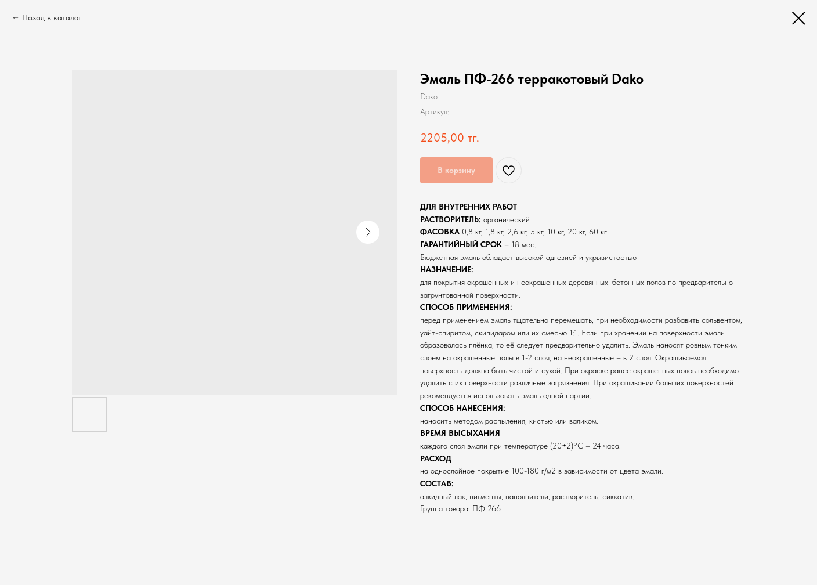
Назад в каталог (52, 17)
